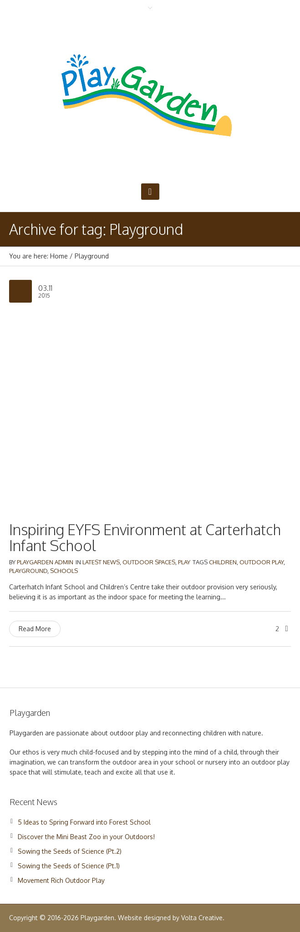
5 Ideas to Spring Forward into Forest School (84, 822)
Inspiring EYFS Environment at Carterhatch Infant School (145, 537)
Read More (35, 629)
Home (59, 256)
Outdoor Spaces (148, 562)
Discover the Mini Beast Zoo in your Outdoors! (86, 837)
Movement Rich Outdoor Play (61, 880)
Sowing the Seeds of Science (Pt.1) (69, 866)
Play (184, 562)
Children (223, 562)
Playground (28, 570)
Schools (64, 570)
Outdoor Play (261, 562)
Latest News (101, 562)
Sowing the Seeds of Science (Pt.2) (70, 851)
